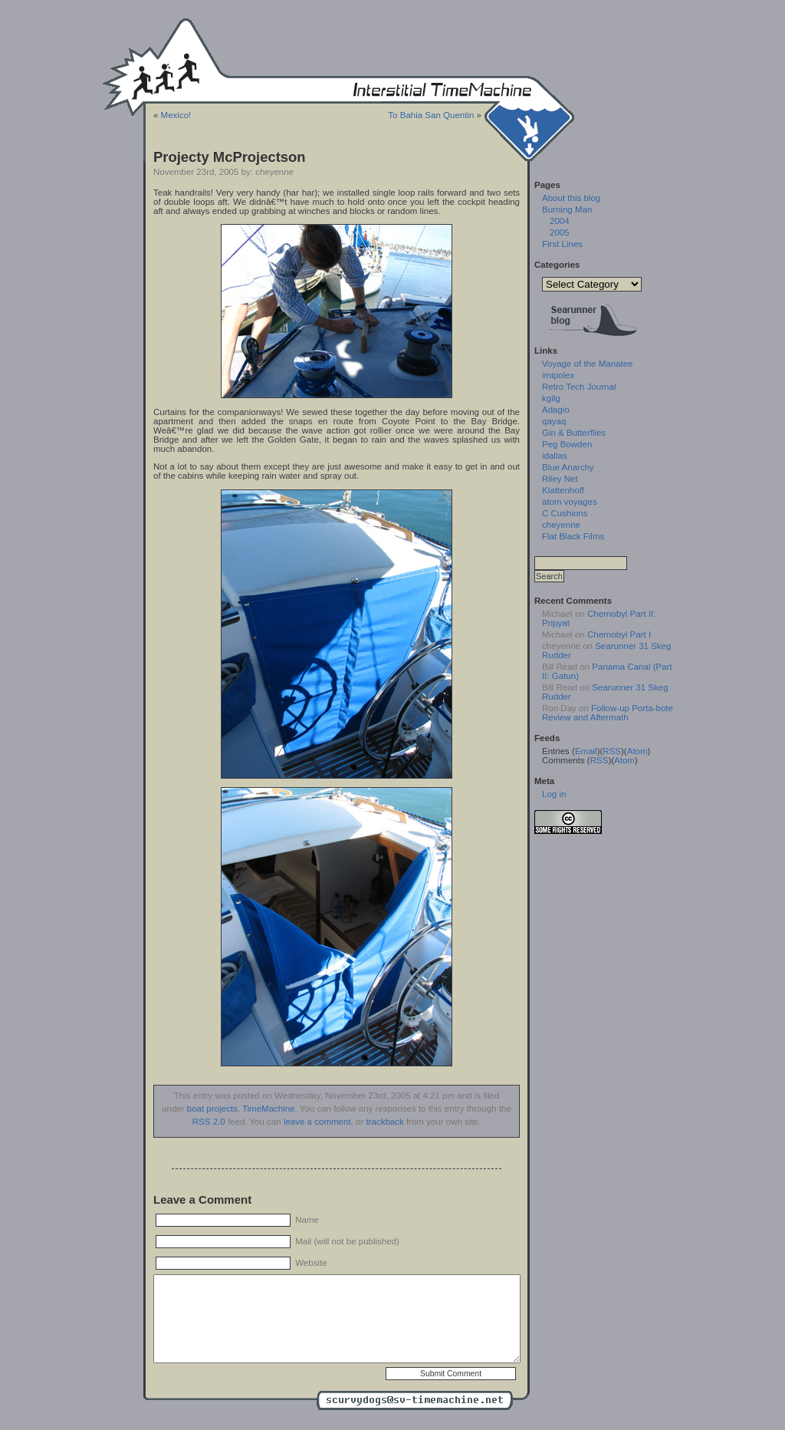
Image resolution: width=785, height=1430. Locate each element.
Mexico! (176, 115)
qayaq (554, 421)
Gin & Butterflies (574, 432)
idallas (554, 455)
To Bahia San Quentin (431, 115)
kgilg (551, 398)
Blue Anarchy (568, 467)
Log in (554, 794)
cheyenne (561, 524)
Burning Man (567, 209)
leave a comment (317, 1121)
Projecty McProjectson (229, 157)
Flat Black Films (573, 536)
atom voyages (569, 501)
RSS (612, 751)
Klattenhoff (563, 490)
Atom (637, 751)
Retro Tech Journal (579, 386)
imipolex (558, 375)
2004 (560, 221)
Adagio (556, 409)
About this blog (571, 198)
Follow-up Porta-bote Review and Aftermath (607, 712)
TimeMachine (268, 1108)
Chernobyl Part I (619, 634)
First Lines (562, 244)
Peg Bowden (567, 444)
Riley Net (560, 478)
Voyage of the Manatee (587, 363)
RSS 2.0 (208, 1121)
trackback (384, 1121)
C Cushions (565, 513)
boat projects (212, 1108)
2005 (560, 232)
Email (586, 751)
